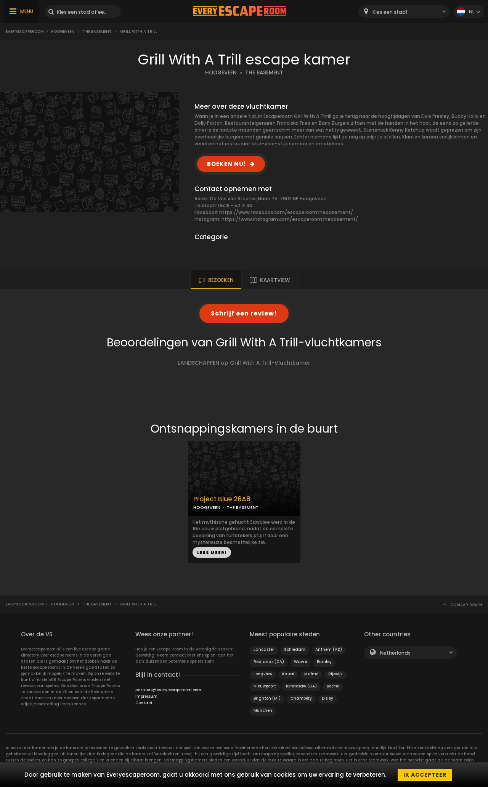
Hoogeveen (62, 31)
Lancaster (264, 649)
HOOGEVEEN (221, 72)
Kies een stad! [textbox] (389, 12)
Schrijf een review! (244, 313)
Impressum (146, 696)
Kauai (288, 674)
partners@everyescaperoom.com (168, 690)
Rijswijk (335, 674)
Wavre (300, 662)
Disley (327, 698)
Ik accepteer (424, 775)
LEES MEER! (211, 552)
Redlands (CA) (269, 662)
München (263, 710)
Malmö (311, 674)
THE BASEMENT (264, 72)
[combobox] (404, 11)
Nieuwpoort (265, 686)
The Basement (97, 31)
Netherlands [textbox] (395, 653)
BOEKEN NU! (226, 164)
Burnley (324, 662)
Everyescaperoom (25, 31)
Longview (263, 674)
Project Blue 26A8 (221, 499)
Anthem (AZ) (328, 649)
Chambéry (301, 698)
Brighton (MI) (267, 698)
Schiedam (294, 649)
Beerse (333, 686)
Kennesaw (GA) (301, 686)
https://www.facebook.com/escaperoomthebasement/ (286, 212)
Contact (143, 703)
